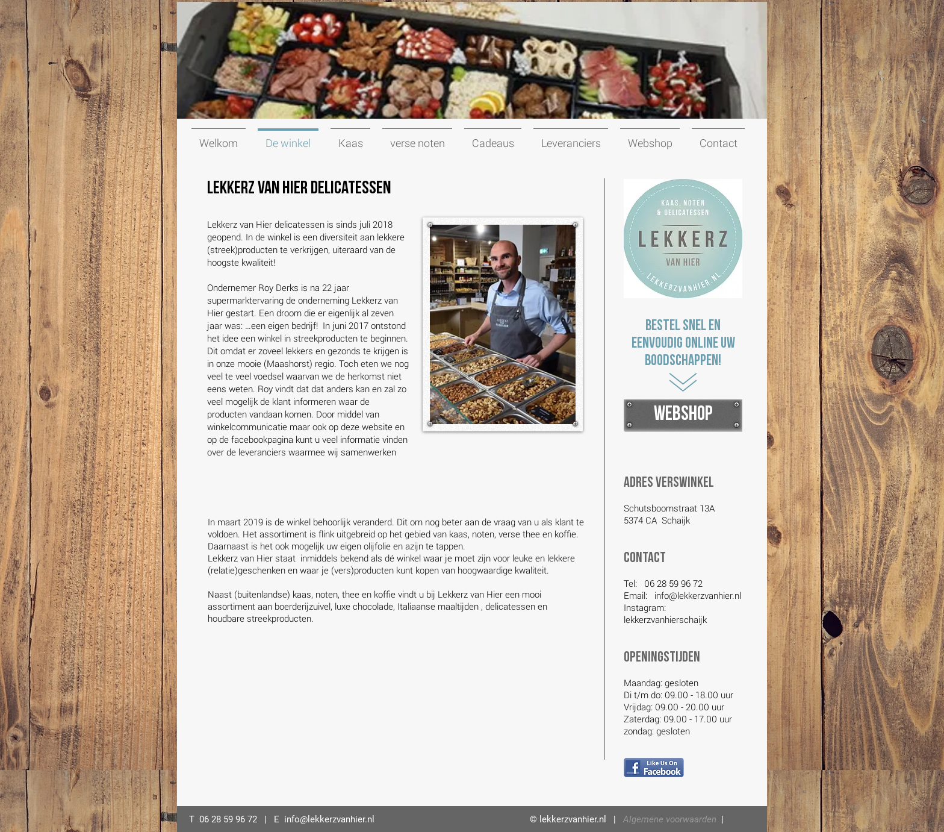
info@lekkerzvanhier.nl (697, 595)
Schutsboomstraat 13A (669, 508)
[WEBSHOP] (683, 415)
